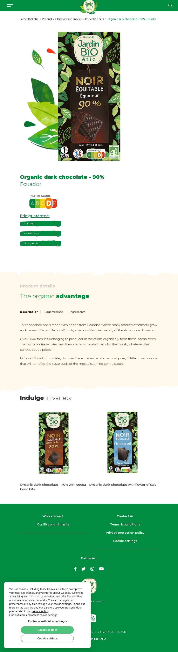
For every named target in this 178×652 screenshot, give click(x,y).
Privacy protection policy (125, 533)
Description (29, 311)
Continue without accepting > (47, 621)
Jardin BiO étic (29, 19)
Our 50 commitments (53, 524)
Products (48, 19)
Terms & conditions (125, 524)
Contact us (125, 516)
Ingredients (77, 311)
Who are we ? (52, 516)
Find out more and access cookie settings (33, 615)
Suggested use (53, 311)
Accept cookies (47, 630)
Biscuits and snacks (69, 19)
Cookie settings (125, 541)
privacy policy (40, 611)
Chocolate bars (94, 19)
